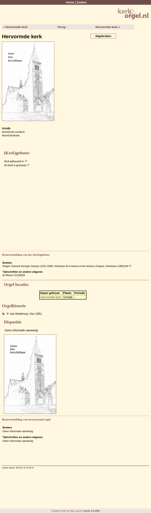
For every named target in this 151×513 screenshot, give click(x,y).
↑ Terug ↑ (61, 27)
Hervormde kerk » (108, 27)
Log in (79, 510)
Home (70, 2)
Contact (55, 510)
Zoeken (81, 2)
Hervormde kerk (51, 297)
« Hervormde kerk (15, 27)
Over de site (67, 510)
